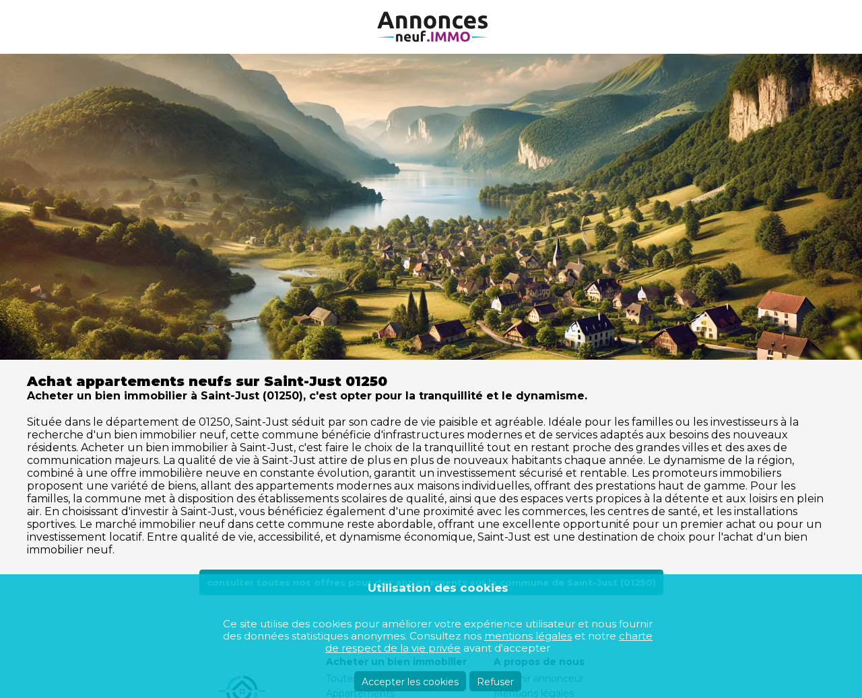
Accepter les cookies (410, 682)
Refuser (495, 682)
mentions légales (528, 635)
